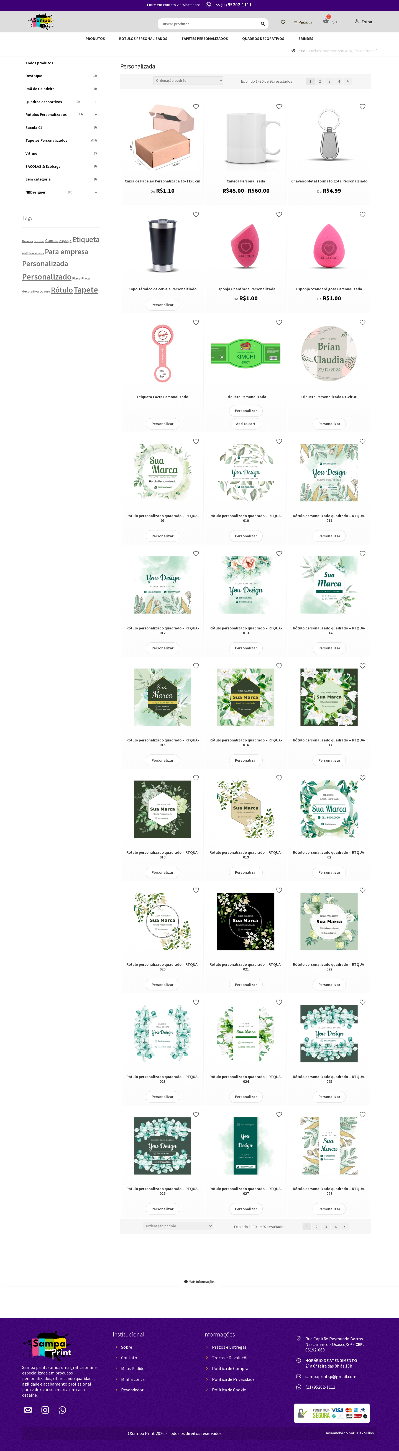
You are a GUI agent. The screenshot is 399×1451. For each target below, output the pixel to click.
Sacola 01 (61, 127)
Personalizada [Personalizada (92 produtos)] (45, 263)
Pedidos (305, 22)
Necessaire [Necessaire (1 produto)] (36, 253)
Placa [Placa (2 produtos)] (76, 278)
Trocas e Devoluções (231, 1357)
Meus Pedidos (134, 1368)
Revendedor (132, 1389)
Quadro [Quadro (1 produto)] (45, 291)
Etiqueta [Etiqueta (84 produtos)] (86, 239)
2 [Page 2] (320, 81)
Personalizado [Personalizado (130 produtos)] (46, 276)
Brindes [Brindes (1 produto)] (39, 241)
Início (301, 51)
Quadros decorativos (263, 38)
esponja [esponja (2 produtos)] (65, 241)
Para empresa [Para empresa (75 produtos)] (66, 251)
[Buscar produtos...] (213, 23)
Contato (129, 1357)
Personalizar (162, 304)
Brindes (305, 38)
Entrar (363, 21)
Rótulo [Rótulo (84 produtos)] (62, 289)
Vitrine (61, 153)
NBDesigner (61, 192)
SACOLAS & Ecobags (61, 166)
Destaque (61, 75)
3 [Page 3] (330, 81)
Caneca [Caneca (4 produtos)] (51, 240)
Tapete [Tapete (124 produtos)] (86, 289)
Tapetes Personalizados (204, 38)
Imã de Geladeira (61, 88)
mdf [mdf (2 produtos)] (25, 253)
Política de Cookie (229, 1389)
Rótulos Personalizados (143, 38)
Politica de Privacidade (233, 1379)
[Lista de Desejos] (283, 22)
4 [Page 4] (339, 81)
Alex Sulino (349, 1432)
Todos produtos (39, 62)
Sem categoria (61, 179)
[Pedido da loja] (188, 80)
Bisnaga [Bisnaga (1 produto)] (27, 241)
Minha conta (133, 1379)
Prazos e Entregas (229, 1347)
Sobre (126, 1347)
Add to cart (245, 423)
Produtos (95, 38)
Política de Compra (230, 1368)
